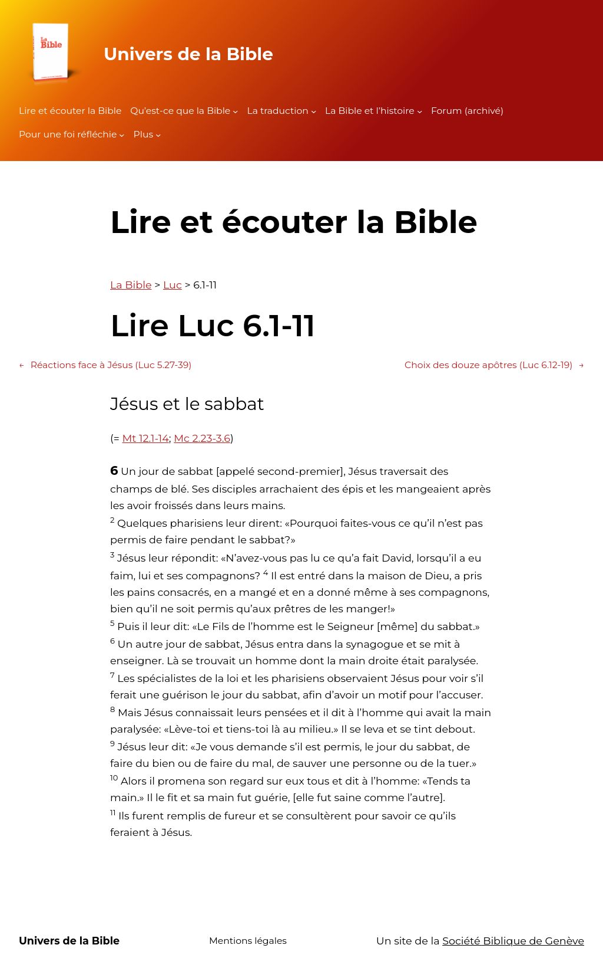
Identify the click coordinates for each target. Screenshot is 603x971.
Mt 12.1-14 (145, 438)
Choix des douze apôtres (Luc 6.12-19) (494, 365)
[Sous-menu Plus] (158, 134)
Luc (172, 284)
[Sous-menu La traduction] (313, 111)
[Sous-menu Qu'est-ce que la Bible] (235, 111)
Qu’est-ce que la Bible (180, 110)
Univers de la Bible (188, 53)
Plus (143, 134)
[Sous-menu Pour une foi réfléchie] (121, 134)
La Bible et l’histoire (370, 110)
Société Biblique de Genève (513, 940)
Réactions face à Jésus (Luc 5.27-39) (105, 365)
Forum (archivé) (467, 110)
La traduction (277, 110)
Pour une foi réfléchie (68, 134)
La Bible (131, 284)
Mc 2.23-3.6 (202, 438)
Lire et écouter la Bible (70, 110)
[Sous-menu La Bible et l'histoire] (419, 111)
